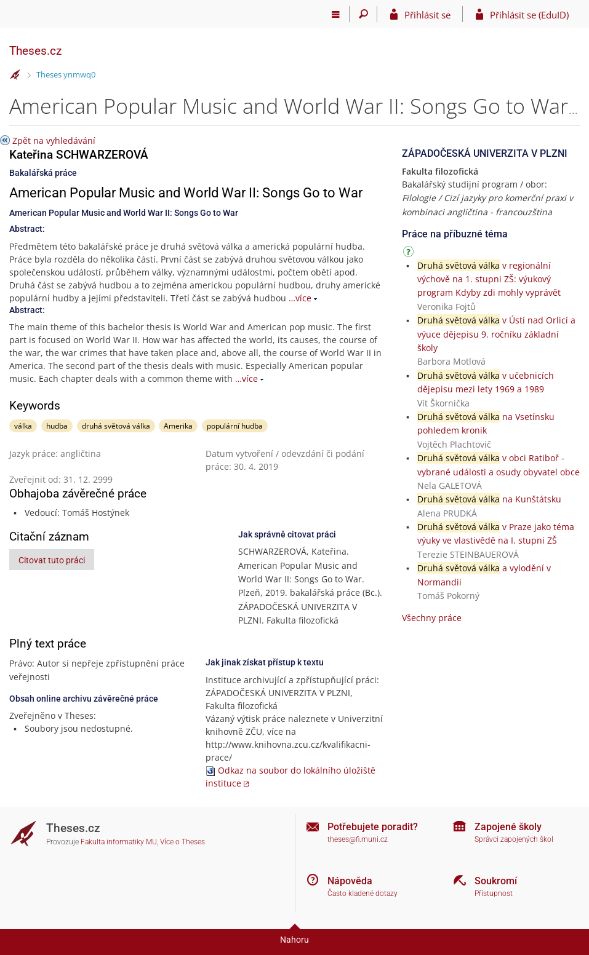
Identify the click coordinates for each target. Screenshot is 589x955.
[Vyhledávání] (363, 14)
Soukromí (496, 881)
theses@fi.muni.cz (357, 839)
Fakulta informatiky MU (119, 842)
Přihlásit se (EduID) (529, 15)
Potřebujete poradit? (372, 827)
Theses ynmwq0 (65, 74)
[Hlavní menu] (336, 14)
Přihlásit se (427, 15)
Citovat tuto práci (51, 560)
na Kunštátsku (489, 499)
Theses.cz (35, 51)
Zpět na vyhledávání (53, 140)
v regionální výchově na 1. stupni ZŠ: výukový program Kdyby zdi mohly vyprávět (489, 279)
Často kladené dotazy (362, 893)
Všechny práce (432, 618)
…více (300, 298)
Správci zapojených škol (514, 839)
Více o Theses (182, 842)
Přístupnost (494, 893)
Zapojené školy (508, 827)
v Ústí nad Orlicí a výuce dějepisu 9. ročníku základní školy (496, 334)
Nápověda (349, 881)
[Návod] (410, 253)
